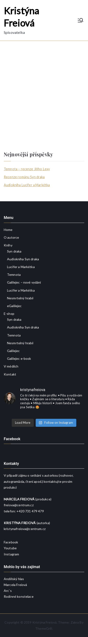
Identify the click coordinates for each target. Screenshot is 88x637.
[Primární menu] (80, 20)
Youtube (10, 548)
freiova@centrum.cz (19, 505)
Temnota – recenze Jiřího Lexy (27, 169)
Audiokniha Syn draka (23, 259)
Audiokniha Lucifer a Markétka (27, 185)
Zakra (75, 622)
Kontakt (10, 374)
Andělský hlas (14, 579)
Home (8, 230)
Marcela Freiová (15, 585)
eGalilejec (14, 306)
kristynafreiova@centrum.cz (25, 529)
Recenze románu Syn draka (24, 177)
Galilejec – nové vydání (24, 282)
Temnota (14, 275)
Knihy (8, 245)
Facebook (11, 542)
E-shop (9, 314)
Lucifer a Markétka (21, 267)
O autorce (11, 237)
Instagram (11, 554)
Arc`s (8, 591)
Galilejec (13, 351)
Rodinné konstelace (19, 596)
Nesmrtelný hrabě (20, 298)
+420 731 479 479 (30, 511)
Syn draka (14, 251)
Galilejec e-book (19, 358)
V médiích (11, 366)
